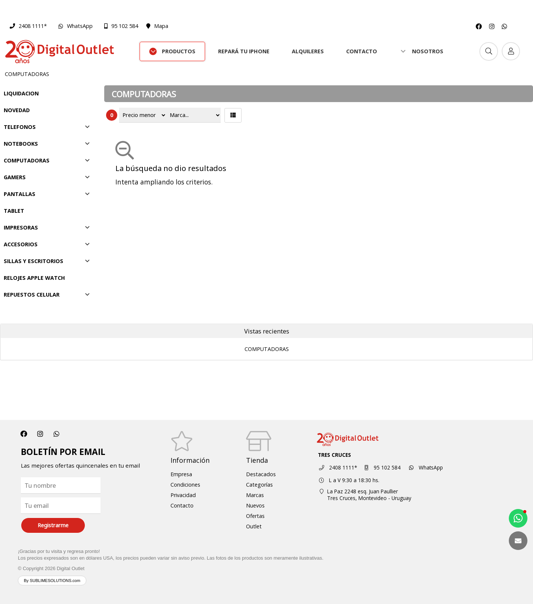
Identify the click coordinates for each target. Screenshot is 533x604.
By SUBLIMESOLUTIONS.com (52, 580)
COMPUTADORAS (27, 74)
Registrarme (53, 525)
